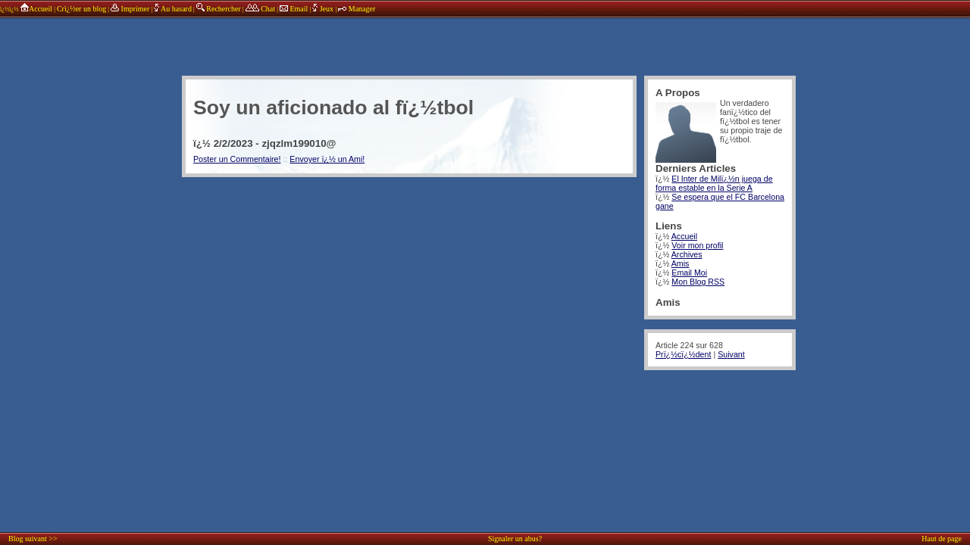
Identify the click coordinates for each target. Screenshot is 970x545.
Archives (686, 254)
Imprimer (130, 9)
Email (294, 9)
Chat (260, 9)
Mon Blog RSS (697, 281)
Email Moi (689, 272)
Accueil (36, 9)
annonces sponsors (488, 42)
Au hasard (173, 9)
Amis (680, 263)
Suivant (731, 354)
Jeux (323, 9)
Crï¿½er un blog (81, 9)
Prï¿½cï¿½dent (683, 354)
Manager (356, 9)
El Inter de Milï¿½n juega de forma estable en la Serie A (714, 183)
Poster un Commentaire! (237, 159)
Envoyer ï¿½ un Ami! (327, 159)
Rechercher (218, 9)
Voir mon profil (697, 245)
